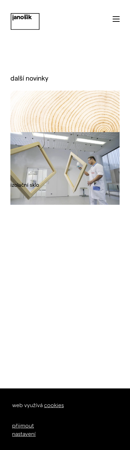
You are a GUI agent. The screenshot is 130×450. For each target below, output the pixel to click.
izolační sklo (24, 185)
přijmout (23, 425)
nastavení (24, 433)
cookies (54, 405)
